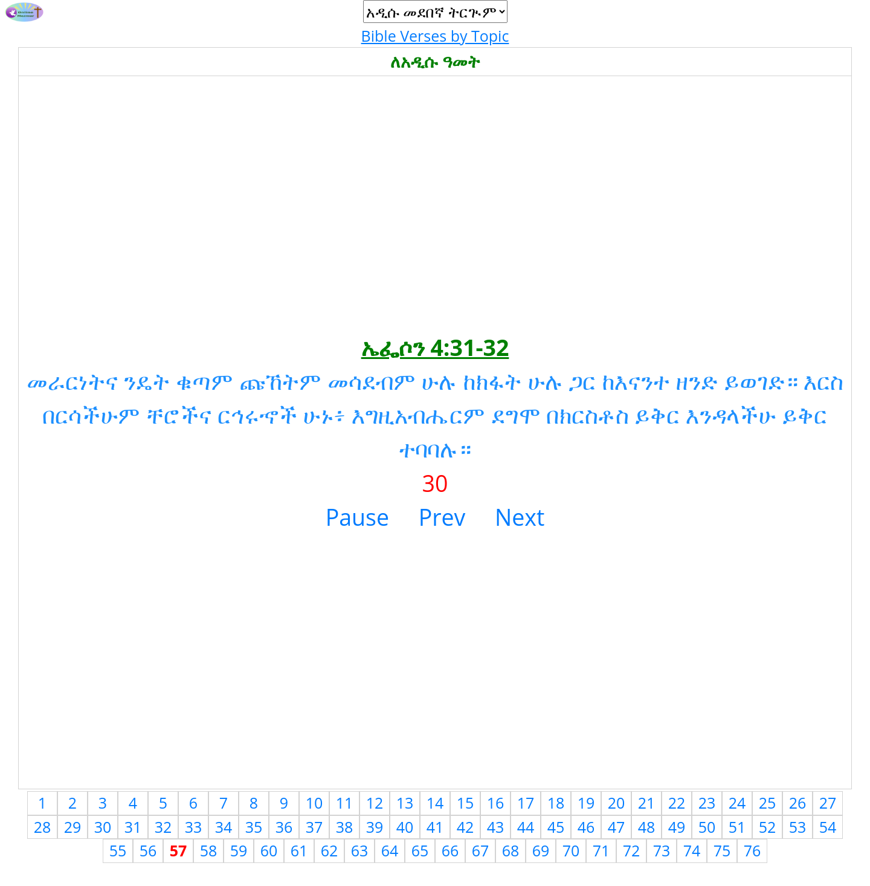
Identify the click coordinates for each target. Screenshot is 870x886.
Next (519, 517)
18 (556, 802)
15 (465, 802)
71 (601, 850)
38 (344, 826)
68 (511, 850)
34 (224, 826)
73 (662, 850)
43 (495, 826)
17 (526, 802)
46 (586, 826)
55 (118, 850)
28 (42, 826)
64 (390, 850)
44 (526, 826)
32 (163, 826)
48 (647, 826)
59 (239, 850)
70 (571, 850)
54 (828, 826)
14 (435, 802)
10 (314, 802)
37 (314, 826)
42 (465, 826)
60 (269, 850)
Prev (442, 517)
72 (631, 850)
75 (722, 850)
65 (420, 850)
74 (692, 850)
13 (405, 802)
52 (767, 826)
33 (193, 826)
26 (798, 802)
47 (616, 826)
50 (707, 826)
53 (798, 826)
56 (148, 850)
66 (450, 850)
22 (677, 802)
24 (737, 802)
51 (737, 826)
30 (103, 826)
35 (254, 826)
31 (133, 826)
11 (344, 802)
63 (360, 850)
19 (586, 802)
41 (435, 826)
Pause (357, 517)
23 (707, 802)
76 (752, 850)
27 (828, 802)
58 (209, 850)
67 (480, 850)
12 (375, 802)
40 (405, 826)
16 (495, 802)
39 (375, 826)
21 (647, 802)
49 (677, 826)
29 (73, 826)
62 (329, 850)
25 (767, 802)
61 (299, 850)
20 (616, 802)
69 (541, 850)
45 (556, 826)
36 (284, 826)
